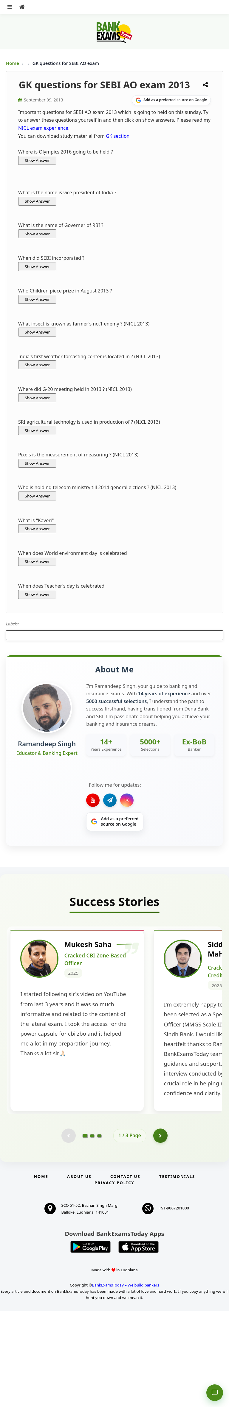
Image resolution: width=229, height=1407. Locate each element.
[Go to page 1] (85, 1231)
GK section (118, 136)
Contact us (125, 1272)
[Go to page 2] (92, 1231)
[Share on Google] (171, 100)
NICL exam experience (43, 128)
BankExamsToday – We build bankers (125, 1381)
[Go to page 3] (99, 1231)
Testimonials (177, 1272)
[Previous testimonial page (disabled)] (68, 1231)
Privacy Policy (114, 1278)
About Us (79, 1272)
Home (12, 63)
